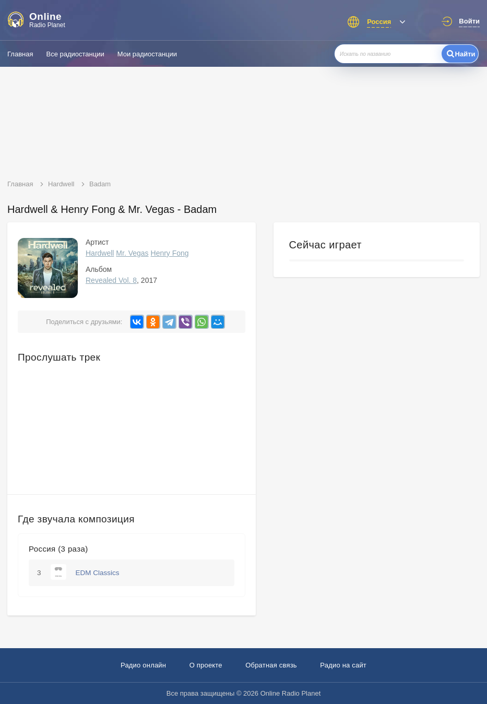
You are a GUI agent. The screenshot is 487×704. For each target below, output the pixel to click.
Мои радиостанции (147, 54)
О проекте (205, 665)
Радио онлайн (143, 665)
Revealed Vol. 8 (111, 280)
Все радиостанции (75, 54)
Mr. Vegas (132, 253)
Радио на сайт (343, 665)
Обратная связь (271, 665)
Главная (20, 54)
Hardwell (100, 253)
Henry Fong (170, 253)
